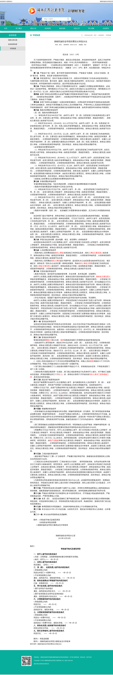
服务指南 (62, 28)
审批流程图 (44, 639)
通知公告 (33, 28)
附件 (35, 644)
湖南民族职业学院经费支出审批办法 (49, 644)
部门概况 (19, 28)
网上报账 (91, 28)
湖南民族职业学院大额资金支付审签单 (55, 641)
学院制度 (13, 48)
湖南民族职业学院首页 (106, 1)
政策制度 (48, 28)
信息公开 (77, 28)
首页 (5, 28)
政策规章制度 (12, 44)
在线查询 (106, 28)
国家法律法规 (12, 40)
